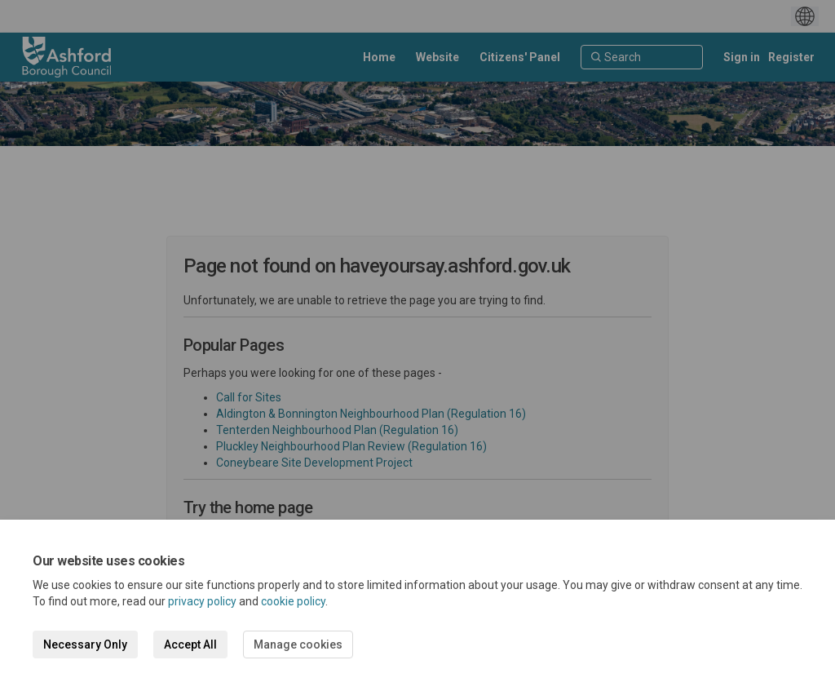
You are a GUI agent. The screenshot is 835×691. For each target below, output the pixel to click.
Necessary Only (85, 644)
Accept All (190, 644)
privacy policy (202, 601)
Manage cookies (298, 644)
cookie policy (293, 601)
